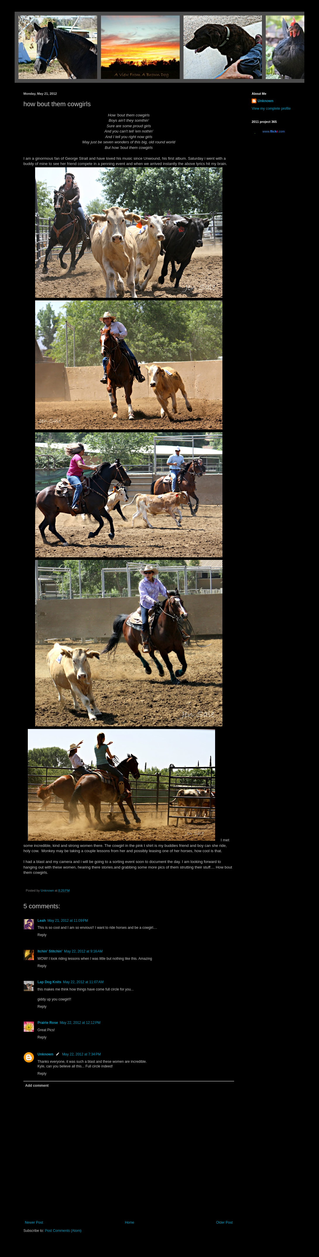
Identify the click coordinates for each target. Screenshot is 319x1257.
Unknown (45, 1054)
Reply (42, 935)
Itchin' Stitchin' (49, 951)
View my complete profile (271, 108)
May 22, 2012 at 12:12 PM (80, 1023)
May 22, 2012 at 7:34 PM (81, 1054)
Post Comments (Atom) (63, 1231)
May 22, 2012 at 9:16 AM (83, 951)
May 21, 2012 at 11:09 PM (67, 921)
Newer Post (34, 1222)
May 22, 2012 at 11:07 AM (83, 982)
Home (129, 1222)
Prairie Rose (47, 1023)
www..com (274, 131)
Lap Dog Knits (49, 982)
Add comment (37, 1086)
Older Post (224, 1222)
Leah (41, 921)
